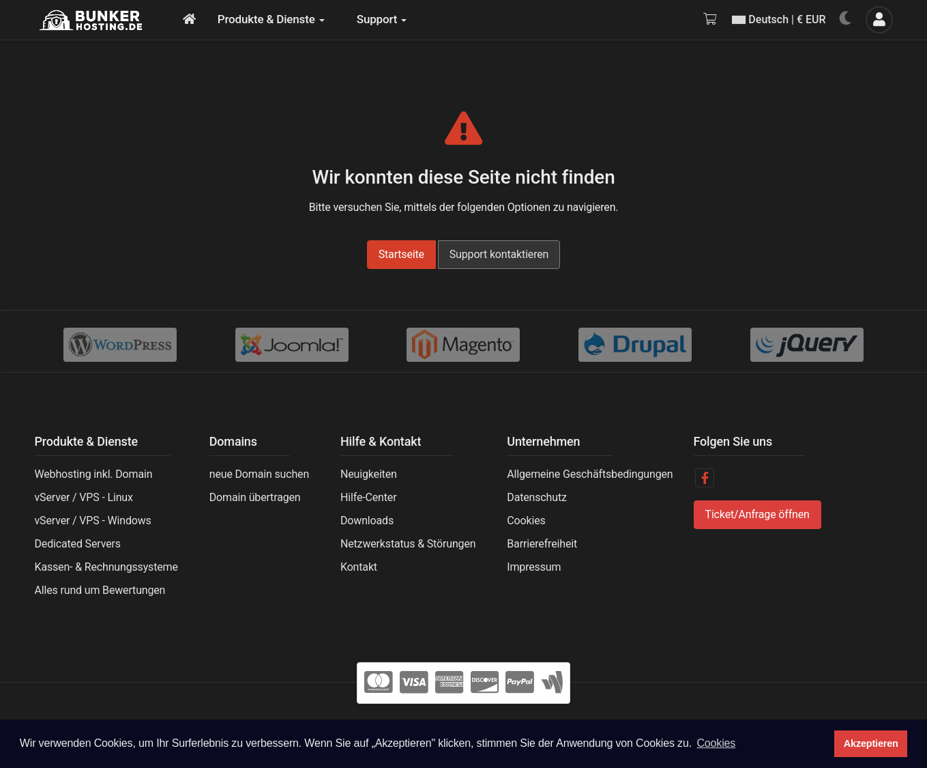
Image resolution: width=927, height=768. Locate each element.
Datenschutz (536, 497)
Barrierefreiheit (542, 543)
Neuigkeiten (368, 474)
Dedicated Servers (78, 543)
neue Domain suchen (259, 474)
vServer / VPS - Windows (93, 520)
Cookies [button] (715, 743)
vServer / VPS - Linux (84, 497)
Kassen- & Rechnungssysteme (106, 566)
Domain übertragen (255, 497)
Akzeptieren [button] (871, 743)
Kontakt (358, 566)
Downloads (367, 520)
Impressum (534, 566)
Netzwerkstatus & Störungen (407, 543)
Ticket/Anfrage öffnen (757, 514)
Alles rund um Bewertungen (100, 590)
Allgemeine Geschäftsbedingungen (590, 474)
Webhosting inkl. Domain (94, 474)
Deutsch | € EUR (778, 19)
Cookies (526, 520)
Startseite (401, 254)
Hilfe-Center (368, 497)
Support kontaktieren (499, 254)
